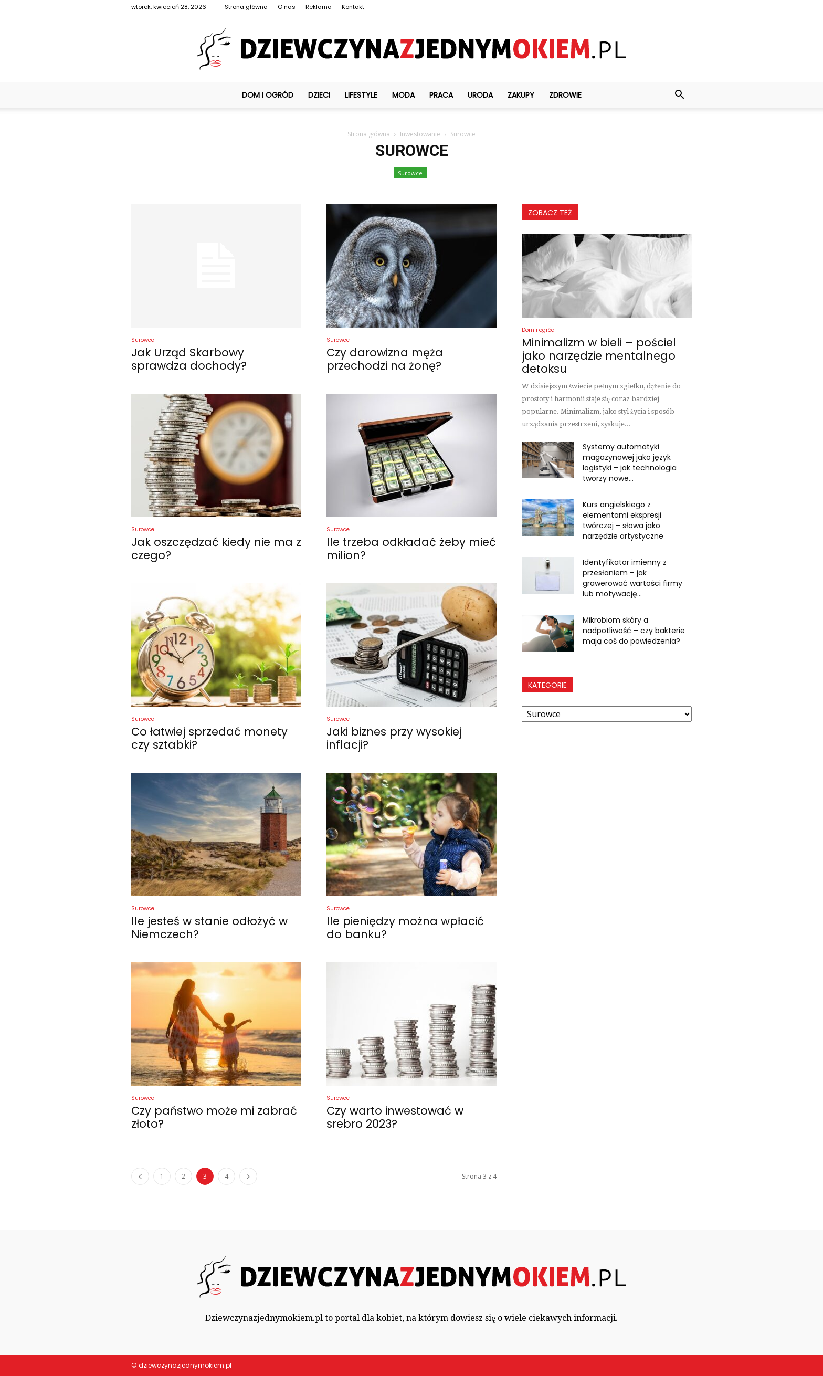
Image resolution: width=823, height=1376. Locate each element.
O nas (287, 7)
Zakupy (521, 95)
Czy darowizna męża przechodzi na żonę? (384, 359)
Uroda (480, 95)
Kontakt (353, 7)
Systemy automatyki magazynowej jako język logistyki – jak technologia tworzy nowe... (630, 463)
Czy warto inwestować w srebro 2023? (394, 1117)
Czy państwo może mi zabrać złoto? (214, 1117)
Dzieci (319, 95)
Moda (403, 95)
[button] (679, 95)
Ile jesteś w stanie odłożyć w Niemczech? (209, 927)
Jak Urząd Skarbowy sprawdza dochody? (189, 359)
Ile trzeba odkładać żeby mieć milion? (411, 548)
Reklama (318, 7)
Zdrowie (565, 95)
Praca (441, 95)
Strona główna (246, 7)
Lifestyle (361, 95)
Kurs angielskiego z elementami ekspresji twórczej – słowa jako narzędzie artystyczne (623, 520)
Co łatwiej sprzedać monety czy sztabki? (209, 738)
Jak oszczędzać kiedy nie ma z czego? (216, 548)
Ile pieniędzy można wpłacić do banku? (405, 927)
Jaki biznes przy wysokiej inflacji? (394, 738)
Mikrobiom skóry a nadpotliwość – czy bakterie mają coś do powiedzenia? (634, 630)
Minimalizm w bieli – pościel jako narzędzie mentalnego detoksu (599, 355)
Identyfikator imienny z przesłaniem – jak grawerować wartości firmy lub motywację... (632, 578)
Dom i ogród (267, 95)
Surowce (410, 173)
